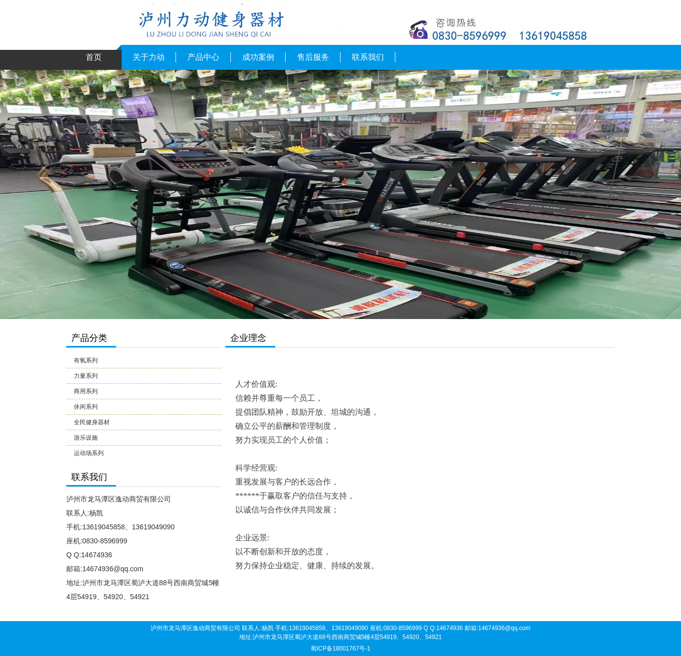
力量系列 (86, 375)
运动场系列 (89, 453)
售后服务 (313, 57)
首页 (94, 57)
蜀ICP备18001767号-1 (340, 648)
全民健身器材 (92, 422)
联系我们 (368, 57)
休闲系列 (86, 406)
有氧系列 (86, 360)
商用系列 (86, 391)
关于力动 (149, 57)
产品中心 (203, 57)
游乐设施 (86, 437)
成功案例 (258, 57)
